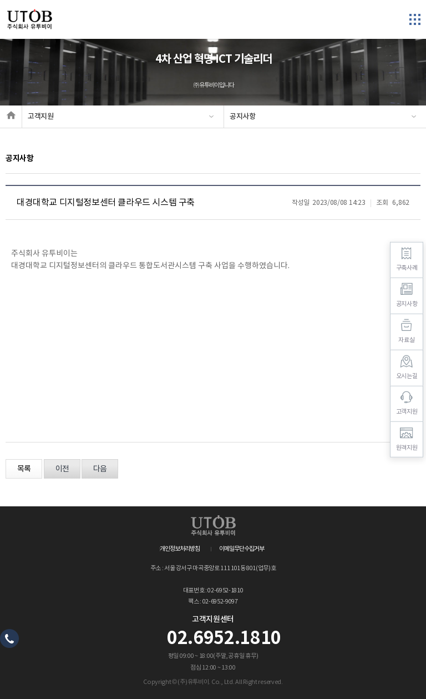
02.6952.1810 (224, 638)
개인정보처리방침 (180, 548)
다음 (99, 469)
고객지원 (41, 116)
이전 (62, 469)
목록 (24, 469)
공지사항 (243, 116)
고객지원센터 (213, 619)
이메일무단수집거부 (241, 548)
